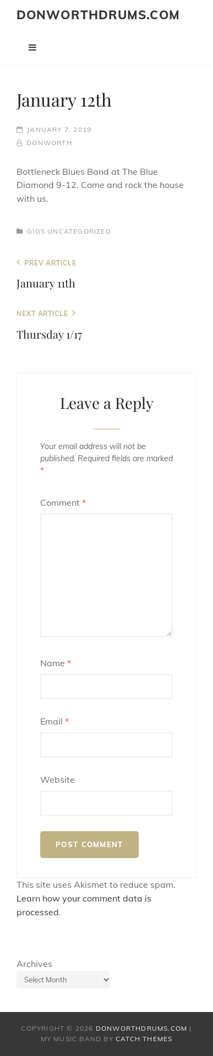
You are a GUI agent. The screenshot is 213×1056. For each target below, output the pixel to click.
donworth (49, 143)
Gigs (36, 231)
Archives (34, 963)
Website (57, 779)
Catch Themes (144, 1039)
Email (54, 721)
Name (55, 662)
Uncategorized (79, 231)
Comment (63, 502)
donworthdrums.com (98, 15)
